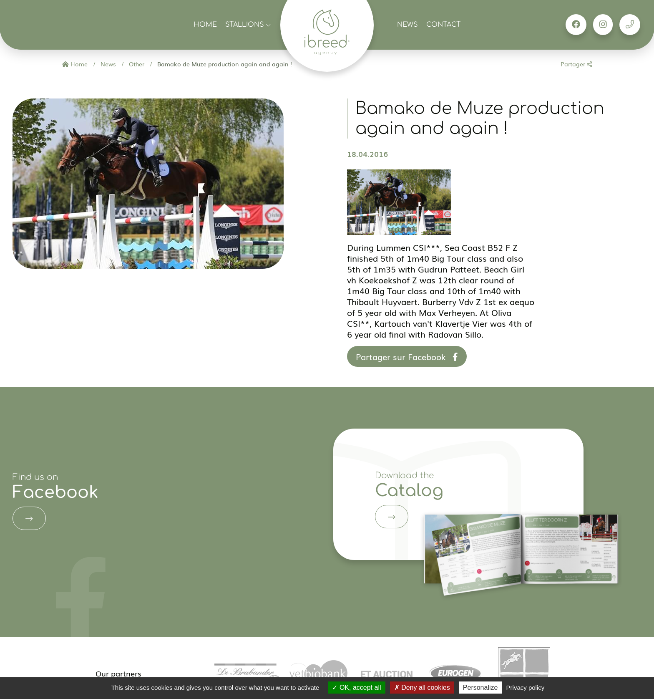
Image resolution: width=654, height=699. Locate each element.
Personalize (480, 687)
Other (135, 64)
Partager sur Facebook (407, 356)
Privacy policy (525, 687)
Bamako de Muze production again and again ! (224, 64)
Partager (576, 64)
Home (205, 24)
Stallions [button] (248, 24)
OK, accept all (356, 687)
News (407, 24)
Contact (443, 24)
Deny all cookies (422, 687)
